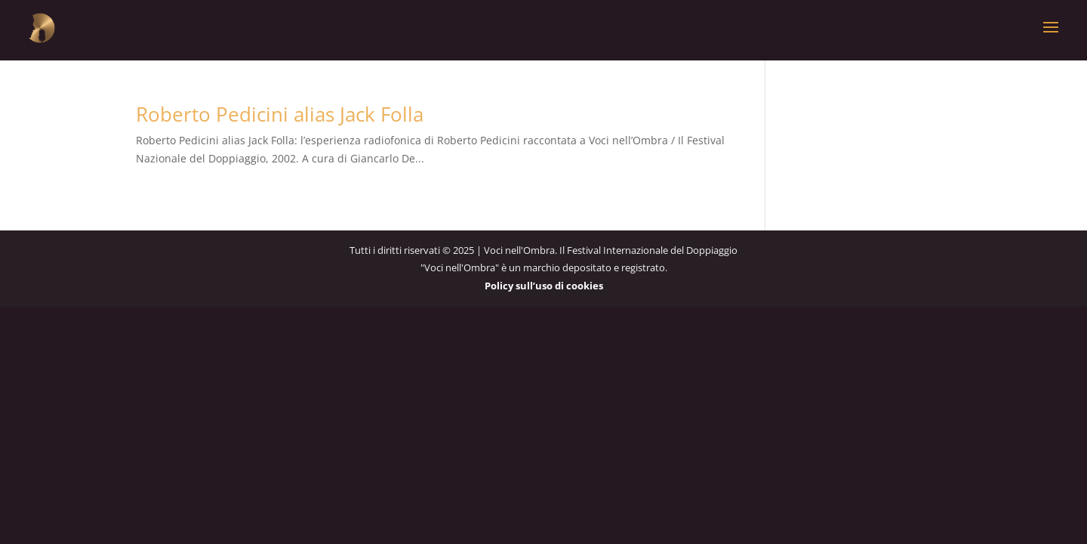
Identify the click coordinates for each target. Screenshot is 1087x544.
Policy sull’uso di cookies (544, 285)
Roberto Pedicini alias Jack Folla (279, 114)
